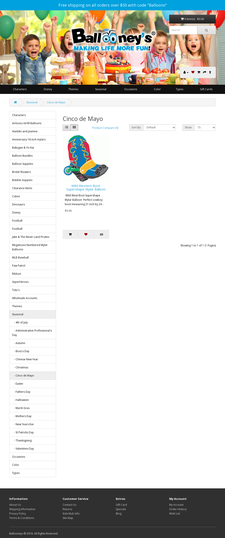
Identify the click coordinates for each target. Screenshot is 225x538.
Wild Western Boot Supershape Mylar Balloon (85, 187)
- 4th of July (20, 322)
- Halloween (20, 400)
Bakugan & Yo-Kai (23, 147)
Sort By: (136, 127)
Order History (178, 509)
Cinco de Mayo (56, 102)
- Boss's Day (20, 351)
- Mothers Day (21, 416)
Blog (119, 513)
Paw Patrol (18, 265)
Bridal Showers (21, 172)
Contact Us (69, 505)
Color (157, 89)
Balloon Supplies (22, 164)
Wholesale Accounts (24, 298)
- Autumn (18, 343)
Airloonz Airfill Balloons (26, 123)
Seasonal (100, 89)
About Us (15, 505)
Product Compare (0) (105, 128)
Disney (48, 89)
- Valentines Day (23, 448)
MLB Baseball (20, 257)
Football (17, 220)
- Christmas (20, 367)
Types (179, 89)
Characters (20, 89)
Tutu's (16, 290)
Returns (67, 509)
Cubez (16, 196)
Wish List (174, 513)
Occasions (130, 89)
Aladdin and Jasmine (25, 131)
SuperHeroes (20, 282)
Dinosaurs (18, 204)
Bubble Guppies (22, 180)
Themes (73, 89)
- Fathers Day (21, 392)
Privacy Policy (17, 513)
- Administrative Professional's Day (32, 333)
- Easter (17, 384)
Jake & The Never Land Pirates (30, 237)
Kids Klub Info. (71, 513)
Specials (121, 509)
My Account (176, 505)
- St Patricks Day (23, 432)
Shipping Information (22, 509)
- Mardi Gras (20, 408)
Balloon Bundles (22, 156)
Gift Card (121, 505)
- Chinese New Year (25, 359)
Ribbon (16, 274)
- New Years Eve (23, 424)
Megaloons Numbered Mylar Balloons (30, 247)
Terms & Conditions (21, 518)
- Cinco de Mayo (23, 375)
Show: (188, 127)
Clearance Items (22, 188)
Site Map (68, 518)
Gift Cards (206, 89)
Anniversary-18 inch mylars (28, 139)
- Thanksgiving (22, 440)
